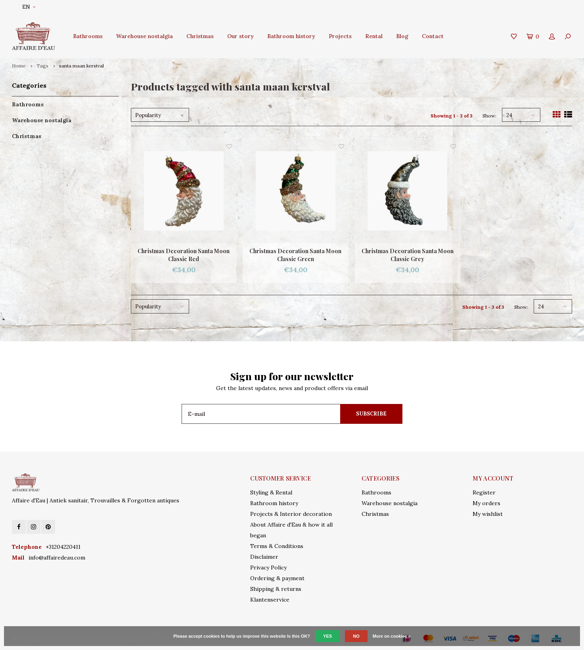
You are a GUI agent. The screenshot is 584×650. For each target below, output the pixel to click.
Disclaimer (264, 556)
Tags (42, 66)
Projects (340, 36)
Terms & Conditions (276, 546)
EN (28, 7)
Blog (402, 36)
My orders (486, 503)
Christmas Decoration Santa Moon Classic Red (184, 255)
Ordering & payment (277, 578)
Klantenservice (269, 599)
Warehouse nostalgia (144, 36)
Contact (433, 36)
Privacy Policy (268, 567)
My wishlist (488, 513)
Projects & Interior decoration (291, 513)
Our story (240, 36)
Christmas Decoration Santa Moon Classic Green (295, 255)
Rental (374, 36)
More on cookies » (392, 636)
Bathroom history (291, 36)
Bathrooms (88, 36)
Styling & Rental (271, 492)
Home (19, 66)
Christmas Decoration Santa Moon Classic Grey (408, 255)
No (356, 636)
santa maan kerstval (81, 66)
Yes (327, 636)
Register (484, 492)
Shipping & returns (275, 588)
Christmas (200, 36)
